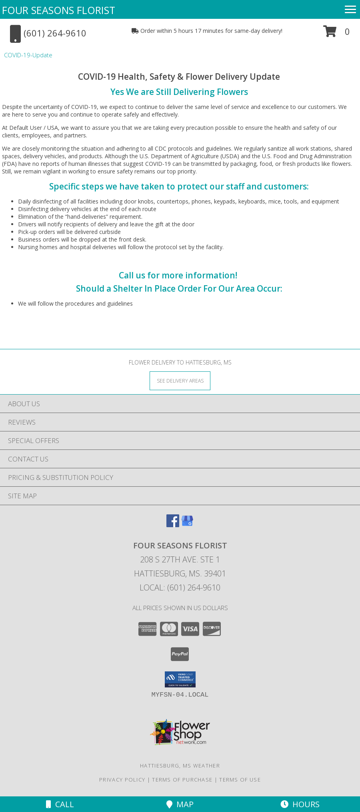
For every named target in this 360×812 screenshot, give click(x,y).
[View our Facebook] (172, 524)
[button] (336, 34)
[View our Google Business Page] (187, 524)
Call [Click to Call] (60, 804)
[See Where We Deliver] (180, 380)
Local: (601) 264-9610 (180, 587)
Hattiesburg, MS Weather (180, 765)
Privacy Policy (122, 779)
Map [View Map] (180, 804)
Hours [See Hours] (300, 804)
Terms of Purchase (182, 779)
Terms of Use (240, 779)
